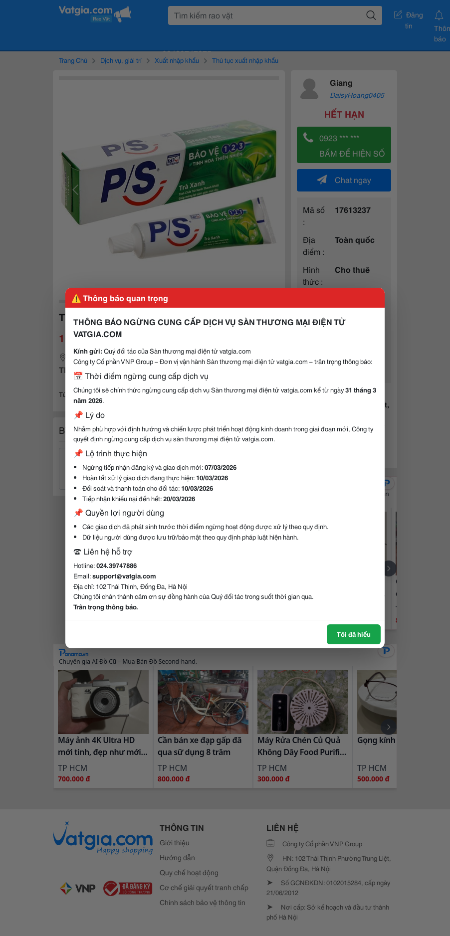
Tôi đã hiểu (354, 633)
